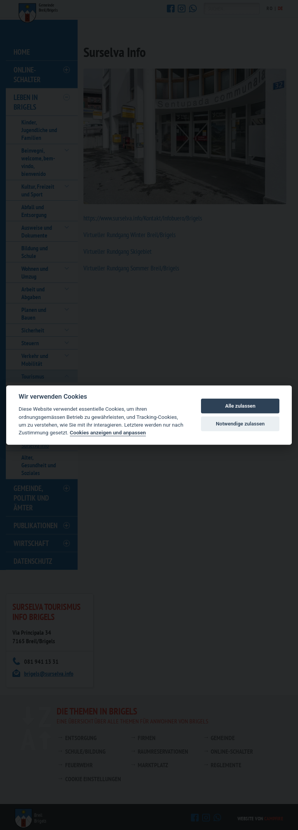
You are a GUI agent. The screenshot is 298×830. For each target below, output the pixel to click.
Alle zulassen (240, 406)
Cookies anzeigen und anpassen (108, 432)
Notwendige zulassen (240, 424)
